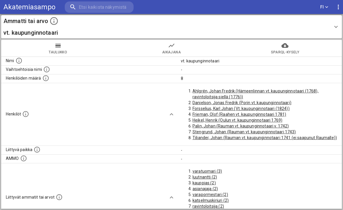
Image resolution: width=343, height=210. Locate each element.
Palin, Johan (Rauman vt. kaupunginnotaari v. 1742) (240, 126)
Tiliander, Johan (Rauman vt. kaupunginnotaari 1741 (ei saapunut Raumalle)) (264, 137)
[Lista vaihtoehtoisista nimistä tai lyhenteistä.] (46, 69)
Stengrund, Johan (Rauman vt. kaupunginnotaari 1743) (244, 132)
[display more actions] (338, 7)
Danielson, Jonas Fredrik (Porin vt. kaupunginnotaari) (241, 102)
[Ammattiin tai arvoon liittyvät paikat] (37, 149)
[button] (171, 26)
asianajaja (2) (205, 188)
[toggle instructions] (54, 21)
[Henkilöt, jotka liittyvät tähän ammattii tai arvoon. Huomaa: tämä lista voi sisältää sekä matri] (25, 114)
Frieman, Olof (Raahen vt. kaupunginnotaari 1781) (239, 114)
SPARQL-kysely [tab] (285, 48)
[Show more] (171, 114)
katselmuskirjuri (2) (210, 200)
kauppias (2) (204, 183)
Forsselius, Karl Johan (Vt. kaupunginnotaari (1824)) (241, 108)
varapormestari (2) (210, 194)
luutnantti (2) (204, 177)
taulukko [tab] (58, 48)
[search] (99, 7)
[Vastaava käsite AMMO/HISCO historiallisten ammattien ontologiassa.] (23, 158)
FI (324, 7)
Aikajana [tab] (171, 48)
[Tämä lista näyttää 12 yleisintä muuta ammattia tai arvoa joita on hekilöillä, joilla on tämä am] (59, 197)
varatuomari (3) (207, 171)
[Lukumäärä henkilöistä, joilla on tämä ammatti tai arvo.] (45, 78)
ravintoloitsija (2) (208, 206)
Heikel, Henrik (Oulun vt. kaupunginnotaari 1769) (237, 120)
